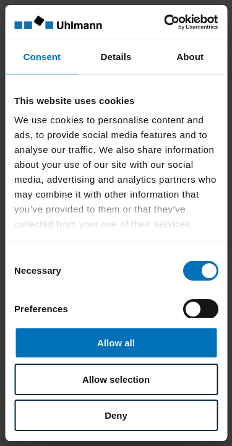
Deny (116, 415)
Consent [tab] (42, 56)
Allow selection (116, 379)
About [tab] (190, 56)
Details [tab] (116, 56)
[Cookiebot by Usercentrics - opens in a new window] (165, 22)
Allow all (116, 343)
